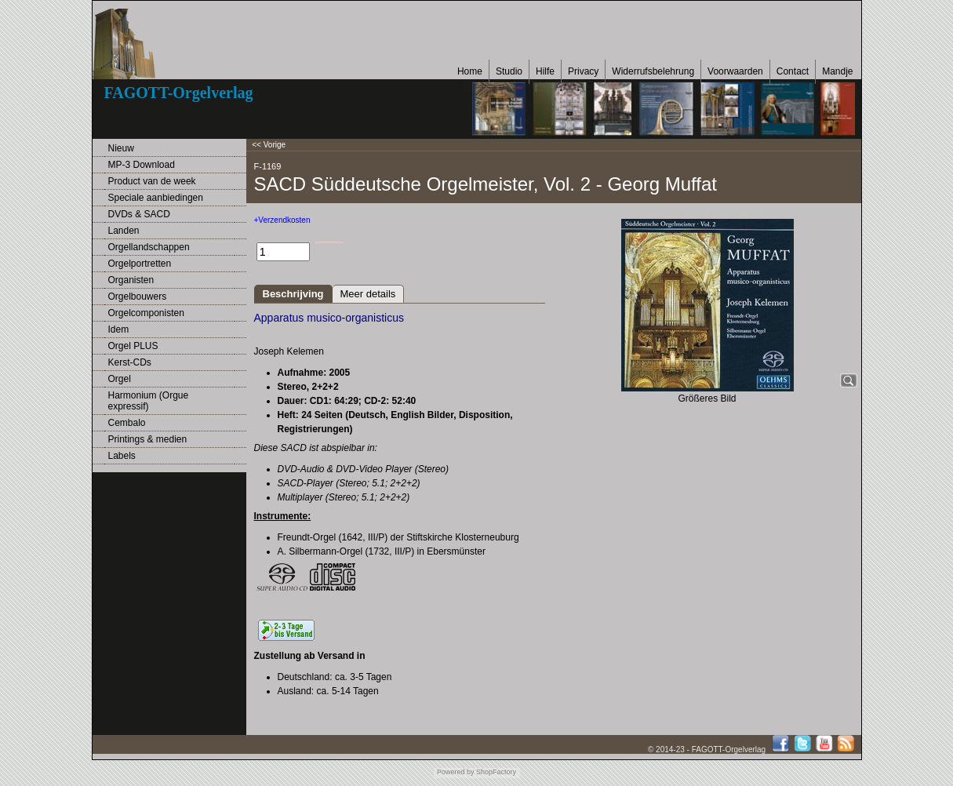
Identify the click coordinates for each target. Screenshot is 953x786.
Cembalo (127, 422)
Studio (509, 71)
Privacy (583, 71)
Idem (118, 329)
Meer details (368, 294)
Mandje (837, 71)
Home (469, 71)
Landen (124, 230)
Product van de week (152, 181)
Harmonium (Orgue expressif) (148, 401)
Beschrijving (293, 294)
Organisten (131, 280)
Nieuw (121, 148)
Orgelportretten (140, 263)
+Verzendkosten (282, 220)
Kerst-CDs (129, 362)
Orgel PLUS (133, 345)
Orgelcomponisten (146, 312)
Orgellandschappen (149, 247)
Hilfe (545, 71)
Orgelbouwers (137, 296)
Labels (122, 455)
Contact (793, 71)
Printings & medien (147, 439)
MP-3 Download (141, 164)
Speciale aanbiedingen (155, 197)
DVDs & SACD (139, 214)
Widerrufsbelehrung (653, 71)
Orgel (119, 378)
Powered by (456, 772)
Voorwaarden (735, 71)
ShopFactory (496, 772)
